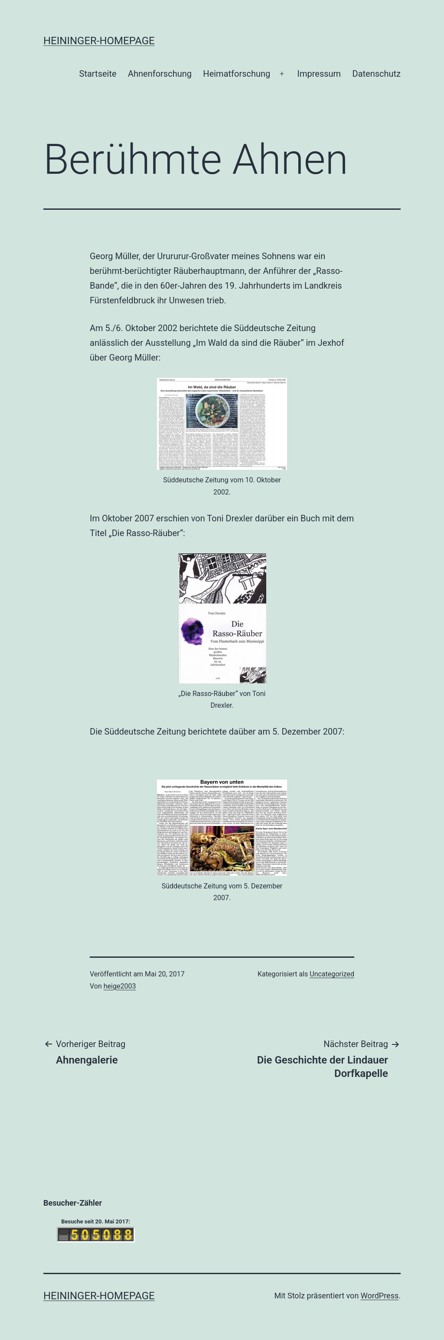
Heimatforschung (236, 73)
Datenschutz (377, 73)
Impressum (319, 73)
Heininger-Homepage (99, 41)
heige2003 (120, 986)
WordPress (379, 1295)
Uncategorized (332, 974)
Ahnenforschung (160, 73)
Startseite (98, 73)
